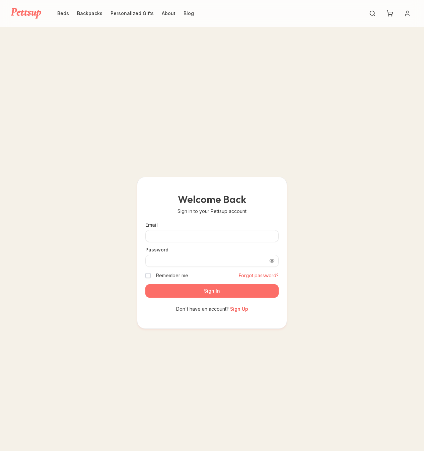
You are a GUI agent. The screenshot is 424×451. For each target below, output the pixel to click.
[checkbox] (148, 275)
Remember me (172, 275)
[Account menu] (407, 13)
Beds (63, 13)
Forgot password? (259, 275)
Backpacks (89, 13)
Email (151, 225)
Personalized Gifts (132, 13)
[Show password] (272, 261)
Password (156, 249)
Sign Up (239, 309)
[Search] (372, 13)
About (168, 13)
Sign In (212, 291)
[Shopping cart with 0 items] (390, 13)
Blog (189, 13)
